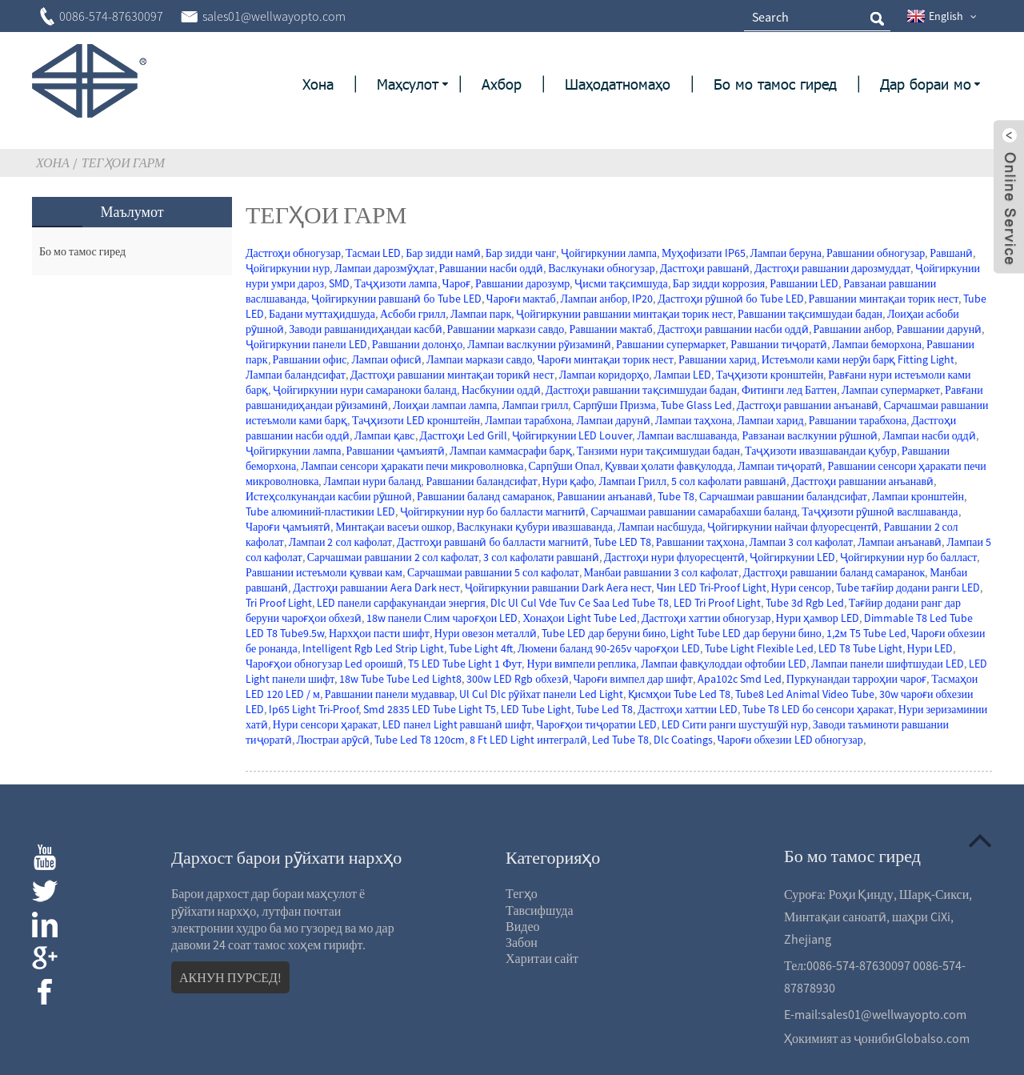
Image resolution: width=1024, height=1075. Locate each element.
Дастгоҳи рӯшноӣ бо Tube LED (730, 298)
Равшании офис (310, 359)
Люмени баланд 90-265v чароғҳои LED (609, 648)
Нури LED (930, 648)
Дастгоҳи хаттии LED (688, 709)
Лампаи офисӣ (386, 359)
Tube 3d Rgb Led (805, 603)
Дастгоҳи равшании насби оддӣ (733, 329)
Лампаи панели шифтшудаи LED (887, 663)
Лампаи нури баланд (372, 481)
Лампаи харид (770, 420)
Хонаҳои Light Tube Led (579, 618)
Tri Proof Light (279, 603)
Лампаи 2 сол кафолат (340, 542)
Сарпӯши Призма (614, 405)
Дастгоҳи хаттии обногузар (706, 618)
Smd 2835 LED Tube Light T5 (429, 709)
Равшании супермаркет (671, 344)
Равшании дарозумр (522, 283)
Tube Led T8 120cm (419, 739)
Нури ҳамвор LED (817, 618)
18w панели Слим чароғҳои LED (442, 618)
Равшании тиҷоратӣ (778, 344)
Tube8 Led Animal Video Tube (804, 694)
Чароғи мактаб (521, 298)
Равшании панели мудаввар (390, 694)
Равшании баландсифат (481, 481)
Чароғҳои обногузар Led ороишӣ (324, 663)
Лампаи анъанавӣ (900, 542)
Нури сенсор (801, 587)
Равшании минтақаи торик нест (884, 298)
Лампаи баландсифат (296, 374)
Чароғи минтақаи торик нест (605, 359)
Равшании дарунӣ (939, 329)
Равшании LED (804, 283)
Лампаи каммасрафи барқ (511, 450)
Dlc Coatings (683, 739)
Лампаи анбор (594, 298)
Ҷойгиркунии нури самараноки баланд (365, 390)
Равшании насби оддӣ (491, 268)
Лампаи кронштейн (918, 496)
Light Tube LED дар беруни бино (745, 633)
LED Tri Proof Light (717, 603)
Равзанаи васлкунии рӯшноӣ (810, 435)
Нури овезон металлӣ (485, 633)
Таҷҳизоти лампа (396, 283)
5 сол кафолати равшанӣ (728, 481)
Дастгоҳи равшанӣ (705, 268)
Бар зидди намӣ (443, 253)
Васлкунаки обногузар (601, 268)
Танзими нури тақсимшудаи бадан (658, 450)
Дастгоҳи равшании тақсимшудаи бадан (641, 390)
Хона (53, 162)
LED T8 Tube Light (860, 648)
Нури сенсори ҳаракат (325, 724)
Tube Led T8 (604, 709)
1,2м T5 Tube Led (866, 633)
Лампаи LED (682, 374)
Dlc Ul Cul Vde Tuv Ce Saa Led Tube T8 (579, 603)
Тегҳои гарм (123, 162)
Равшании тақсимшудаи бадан (810, 314)
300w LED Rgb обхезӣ (517, 679)
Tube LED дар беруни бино (604, 633)
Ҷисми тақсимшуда (620, 283)
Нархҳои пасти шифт (379, 633)
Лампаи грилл (535, 405)
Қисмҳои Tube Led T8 (679, 694)
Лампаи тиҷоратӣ (780, 466)
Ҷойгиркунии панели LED (306, 344)
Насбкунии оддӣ (501, 390)
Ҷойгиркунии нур (288, 268)
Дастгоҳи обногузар (293, 253)
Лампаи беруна (786, 253)
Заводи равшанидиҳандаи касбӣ (365, 329)
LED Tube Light (536, 709)
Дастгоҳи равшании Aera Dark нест (376, 587)
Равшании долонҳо (417, 344)
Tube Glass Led (696, 405)
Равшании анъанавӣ (605, 496)
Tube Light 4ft (481, 648)
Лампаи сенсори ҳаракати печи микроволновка (412, 466)
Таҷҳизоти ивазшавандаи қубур (821, 450)
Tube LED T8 (622, 542)
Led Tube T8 (620, 739)
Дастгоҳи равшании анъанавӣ (808, 405)
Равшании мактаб (610, 329)
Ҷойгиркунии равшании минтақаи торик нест (624, 314)
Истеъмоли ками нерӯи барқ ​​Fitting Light (858, 359)
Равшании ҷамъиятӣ (395, 450)
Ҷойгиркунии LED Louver (572, 435)
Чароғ (456, 283)
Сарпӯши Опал (564, 466)
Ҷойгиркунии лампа (609, 253)
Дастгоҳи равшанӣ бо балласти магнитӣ (493, 542)
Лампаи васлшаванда (687, 435)
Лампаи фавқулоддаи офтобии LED (723, 663)
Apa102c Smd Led (740, 679)
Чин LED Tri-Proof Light (711, 587)
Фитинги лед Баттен (789, 390)
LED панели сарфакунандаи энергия (401, 603)
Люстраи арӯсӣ (333, 739)
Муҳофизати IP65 (704, 253)
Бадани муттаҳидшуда (322, 314)
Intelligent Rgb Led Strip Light (373, 648)
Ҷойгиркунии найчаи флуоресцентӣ (792, 526)
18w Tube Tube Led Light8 (400, 679)
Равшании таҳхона (700, 542)
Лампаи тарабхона (528, 420)
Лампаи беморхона (877, 344)
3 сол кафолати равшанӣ (540, 557)
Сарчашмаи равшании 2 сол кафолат (393, 557)
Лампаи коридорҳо (604, 374)
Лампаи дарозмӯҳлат (384, 268)
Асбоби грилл (413, 314)
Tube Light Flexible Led (759, 648)
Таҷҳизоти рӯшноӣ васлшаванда (880, 511)
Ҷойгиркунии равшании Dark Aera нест (558, 587)
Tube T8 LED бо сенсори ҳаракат (818, 709)
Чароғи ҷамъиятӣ (288, 526)
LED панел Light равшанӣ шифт (456, 724)
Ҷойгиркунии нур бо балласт (908, 557)
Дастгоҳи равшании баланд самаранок (834, 572)
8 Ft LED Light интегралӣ (528, 739)
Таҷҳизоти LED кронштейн (416, 420)
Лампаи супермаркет (891, 390)
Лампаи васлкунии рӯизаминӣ (539, 344)
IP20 (642, 298)
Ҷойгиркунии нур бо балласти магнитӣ (493, 511)
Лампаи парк (480, 314)
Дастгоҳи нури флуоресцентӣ (674, 557)
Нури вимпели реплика (581, 663)
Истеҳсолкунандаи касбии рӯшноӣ (329, 496)
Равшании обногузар (875, 253)
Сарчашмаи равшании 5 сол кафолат (493, 572)
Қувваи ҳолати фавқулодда (669, 466)
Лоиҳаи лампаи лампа (445, 405)
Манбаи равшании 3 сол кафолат (661, 572)
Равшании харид (717, 359)
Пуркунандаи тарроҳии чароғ (856, 679)
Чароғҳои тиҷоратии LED (596, 724)
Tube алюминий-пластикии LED (320, 511)
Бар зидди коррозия (719, 283)
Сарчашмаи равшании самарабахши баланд (693, 511)
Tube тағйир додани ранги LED (908, 587)
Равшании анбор (853, 329)
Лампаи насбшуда (660, 526)
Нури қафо (568, 481)
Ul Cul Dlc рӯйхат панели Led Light (540, 694)
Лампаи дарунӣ (613, 420)
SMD (339, 283)
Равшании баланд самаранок (484, 496)
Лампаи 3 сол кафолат (801, 542)
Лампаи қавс (384, 435)
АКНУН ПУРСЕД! (230, 977)
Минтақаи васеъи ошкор (393, 526)
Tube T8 (676, 496)
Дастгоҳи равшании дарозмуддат (832, 268)
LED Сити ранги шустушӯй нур (735, 724)
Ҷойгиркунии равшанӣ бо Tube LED (396, 298)
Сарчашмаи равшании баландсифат (783, 496)
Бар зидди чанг (521, 253)
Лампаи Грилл (632, 481)
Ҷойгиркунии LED (792, 557)
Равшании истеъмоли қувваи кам (324, 572)
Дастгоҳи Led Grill (463, 435)
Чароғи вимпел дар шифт (633, 679)
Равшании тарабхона (858, 420)
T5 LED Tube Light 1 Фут (465, 663)
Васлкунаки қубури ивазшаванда (535, 526)
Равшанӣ (951, 253)
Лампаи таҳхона (693, 420)
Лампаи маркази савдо (479, 359)
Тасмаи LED (373, 253)
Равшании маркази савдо (506, 329)
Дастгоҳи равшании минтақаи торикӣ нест (452, 374)
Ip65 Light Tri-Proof (313, 709)
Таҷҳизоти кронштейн (769, 374)
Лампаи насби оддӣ (928, 435)
